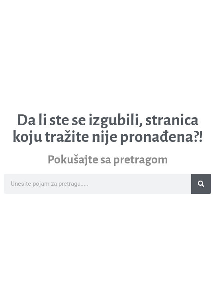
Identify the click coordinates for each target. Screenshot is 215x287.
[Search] (201, 184)
